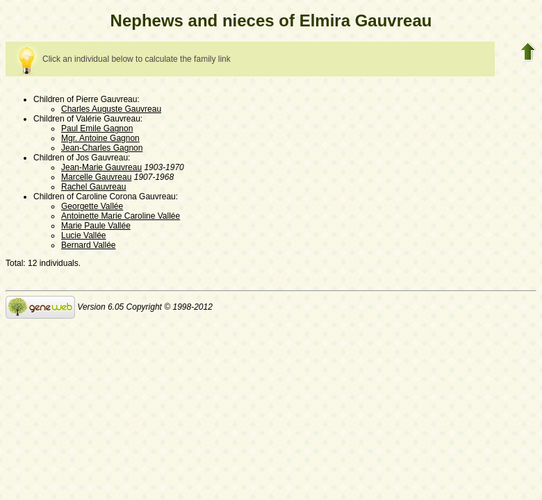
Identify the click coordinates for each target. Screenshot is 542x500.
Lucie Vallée (83, 235)
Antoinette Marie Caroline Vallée (120, 216)
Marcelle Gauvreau (96, 177)
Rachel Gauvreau (93, 187)
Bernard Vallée (88, 245)
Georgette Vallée (92, 206)
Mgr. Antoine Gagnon (100, 138)
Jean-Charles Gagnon (101, 148)
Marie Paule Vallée (96, 226)
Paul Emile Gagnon (97, 128)
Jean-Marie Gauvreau (101, 167)
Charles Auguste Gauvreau (111, 109)
